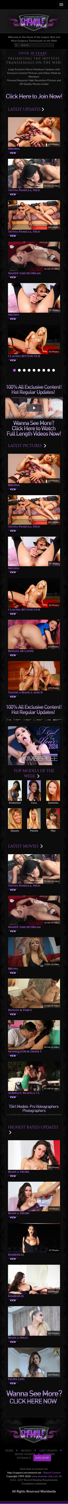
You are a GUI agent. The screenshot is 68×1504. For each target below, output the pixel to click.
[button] (34, 408)
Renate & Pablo (20, 1010)
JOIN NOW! (42, 1458)
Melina (13, 315)
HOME (9, 1450)
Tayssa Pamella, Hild (24, 190)
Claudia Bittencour (24, 356)
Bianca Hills (18, 1338)
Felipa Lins (16, 1379)
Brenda (14, 149)
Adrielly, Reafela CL (24, 1093)
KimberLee (16, 1255)
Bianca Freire (18, 1172)
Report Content (52, 1472)
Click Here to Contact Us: (34, 1468)
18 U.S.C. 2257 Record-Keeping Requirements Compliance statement (35, 1480)
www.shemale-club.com (44, 1476)
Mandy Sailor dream (24, 273)
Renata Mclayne (21, 651)
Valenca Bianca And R (25, 692)
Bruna (13, 969)
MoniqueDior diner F (25, 1052)
